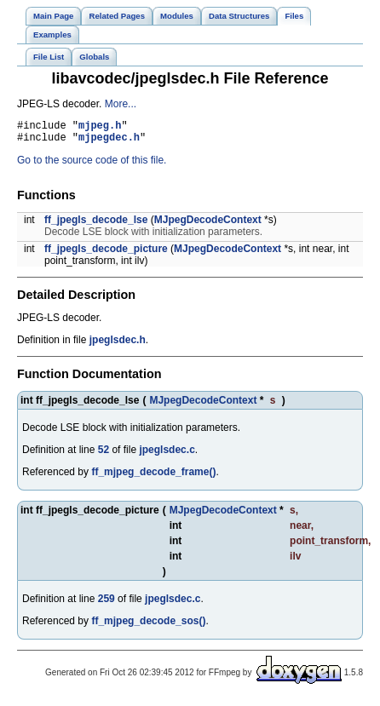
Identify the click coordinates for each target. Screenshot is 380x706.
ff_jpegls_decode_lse (95, 225)
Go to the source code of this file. (91, 165)
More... (120, 104)
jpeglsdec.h (117, 345)
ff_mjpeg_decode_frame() (153, 477)
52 (103, 455)
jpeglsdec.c (166, 455)
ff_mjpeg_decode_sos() (148, 626)
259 (106, 604)
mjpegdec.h (109, 142)
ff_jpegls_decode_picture (106, 254)
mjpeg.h (99, 127)
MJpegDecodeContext (208, 225)
